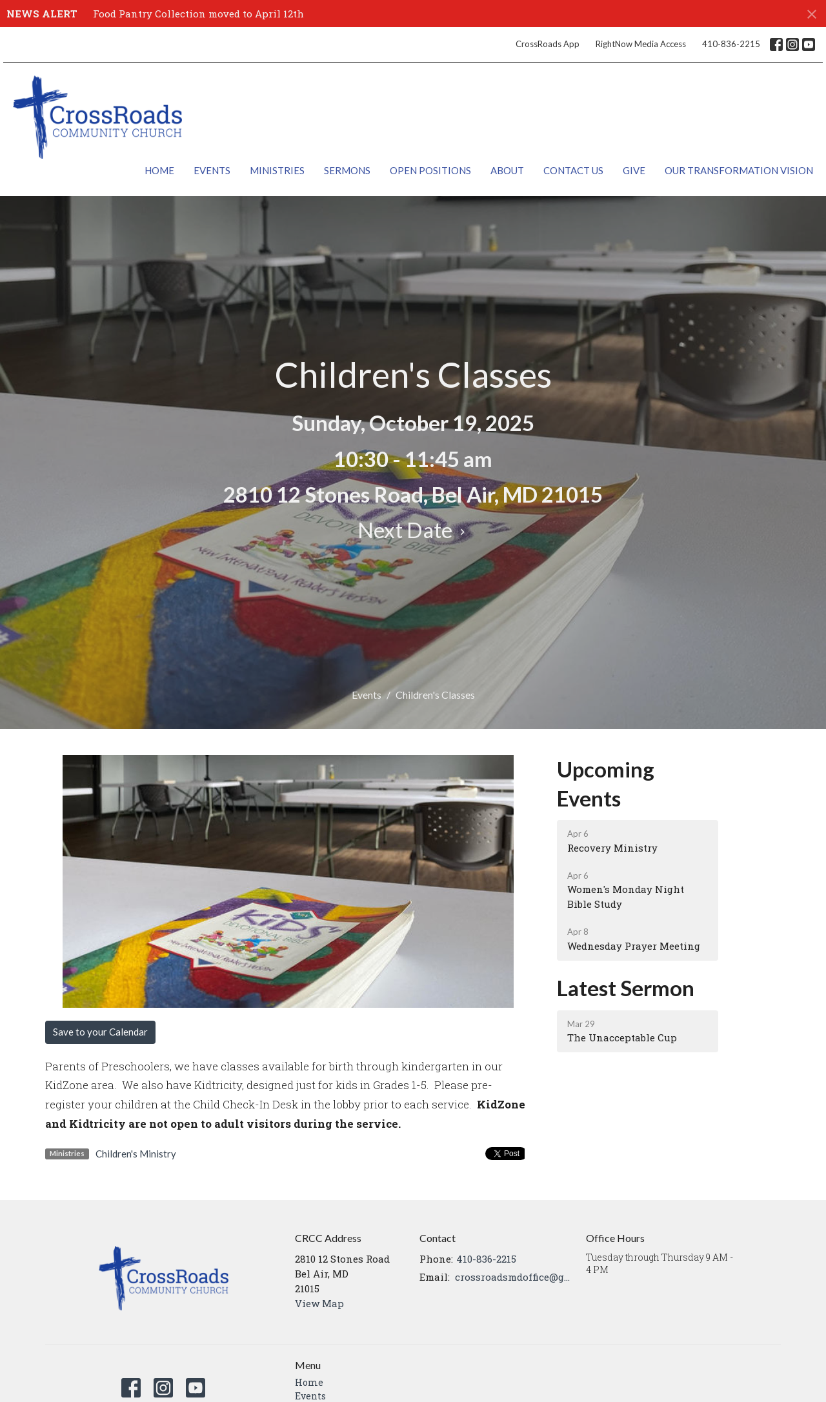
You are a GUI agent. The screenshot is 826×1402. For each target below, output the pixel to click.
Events (212, 170)
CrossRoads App (547, 44)
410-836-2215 (731, 44)
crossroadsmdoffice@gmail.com (514, 1276)
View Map (319, 1303)
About (507, 170)
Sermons (347, 170)
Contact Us (573, 170)
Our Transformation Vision (739, 170)
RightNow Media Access (641, 44)
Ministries (277, 170)
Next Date (413, 530)
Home (159, 170)
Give (634, 170)
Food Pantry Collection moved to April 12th (198, 13)
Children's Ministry (136, 1153)
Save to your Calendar (100, 1031)
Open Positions (430, 170)
